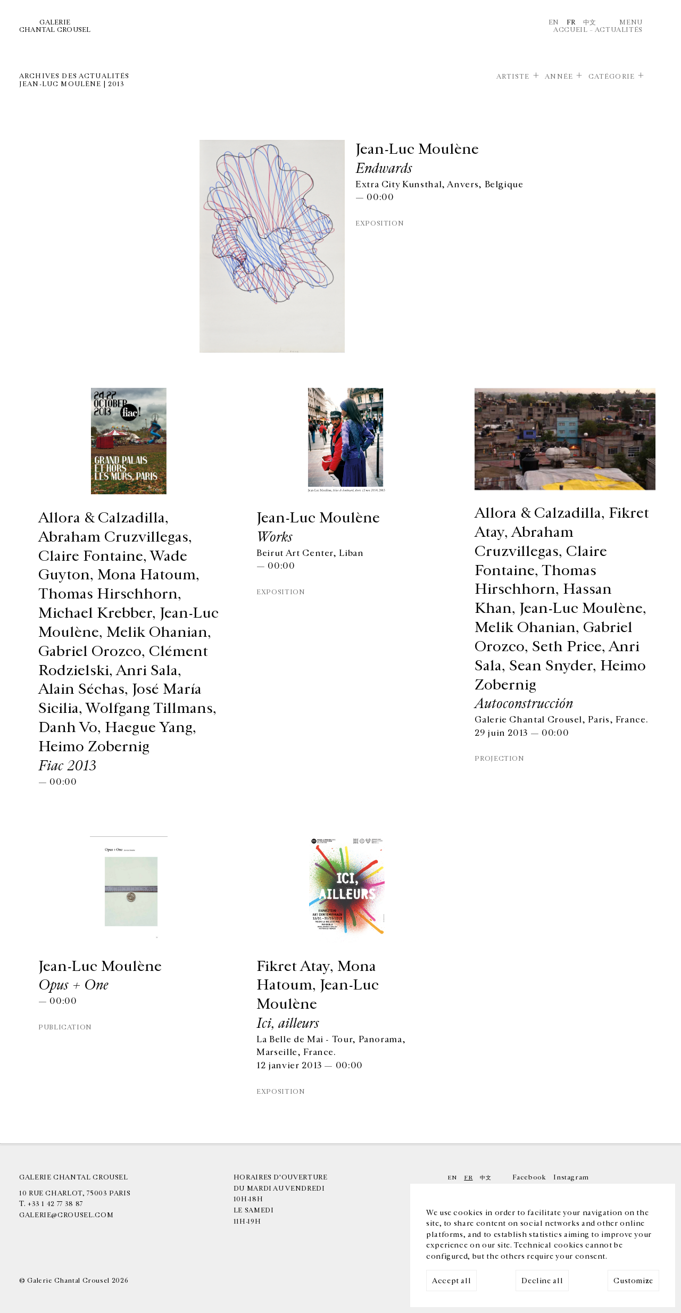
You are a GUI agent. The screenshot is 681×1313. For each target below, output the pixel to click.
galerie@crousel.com (66, 1215)
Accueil (570, 30)
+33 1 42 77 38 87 (55, 1204)
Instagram (571, 1177)
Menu (631, 22)
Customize (633, 1280)
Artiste (513, 76)
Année (559, 76)
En (554, 22)
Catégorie (611, 76)
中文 (589, 22)
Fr (571, 22)
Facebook (529, 1177)
